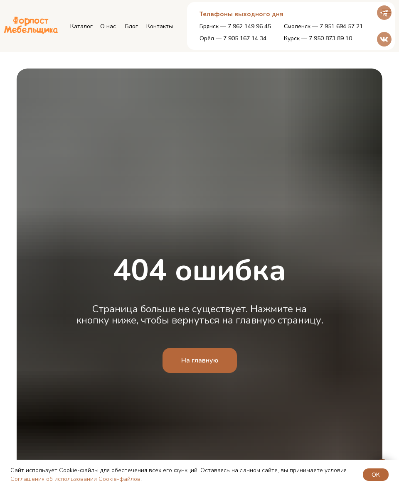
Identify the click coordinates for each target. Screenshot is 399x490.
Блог (131, 26)
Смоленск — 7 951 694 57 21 (323, 26)
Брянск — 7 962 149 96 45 (235, 26)
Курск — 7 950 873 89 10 (318, 38)
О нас (108, 26)
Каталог (81, 26)
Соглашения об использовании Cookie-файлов (75, 479)
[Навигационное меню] (386, 12)
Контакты (159, 26)
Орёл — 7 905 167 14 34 (233, 38)
